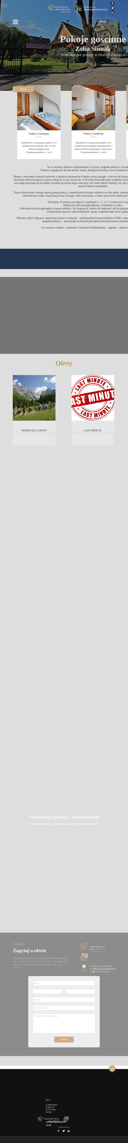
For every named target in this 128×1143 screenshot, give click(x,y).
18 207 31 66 (100, 949)
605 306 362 (66, 12)
